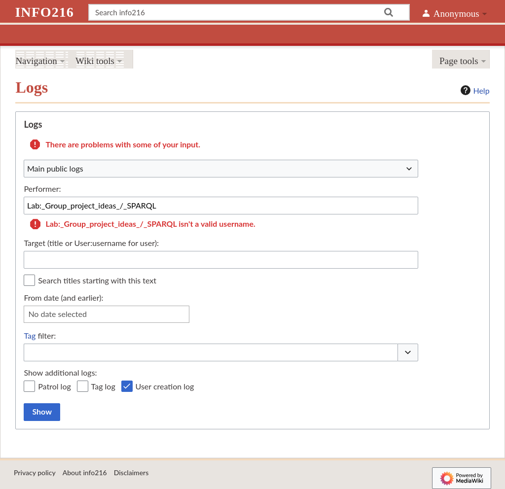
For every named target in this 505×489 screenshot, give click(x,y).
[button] (407, 352)
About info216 (85, 472)
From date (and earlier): (63, 297)
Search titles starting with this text (97, 280)
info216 (44, 12)
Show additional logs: (60, 372)
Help (473, 90)
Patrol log (54, 386)
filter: (40, 336)
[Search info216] (249, 12)
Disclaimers (131, 472)
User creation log (165, 386)
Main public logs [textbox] (55, 168)
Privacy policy (35, 472)
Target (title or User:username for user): (91, 242)
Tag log (103, 386)
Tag (30, 335)
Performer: (42, 188)
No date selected (57, 313)
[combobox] (221, 168)
